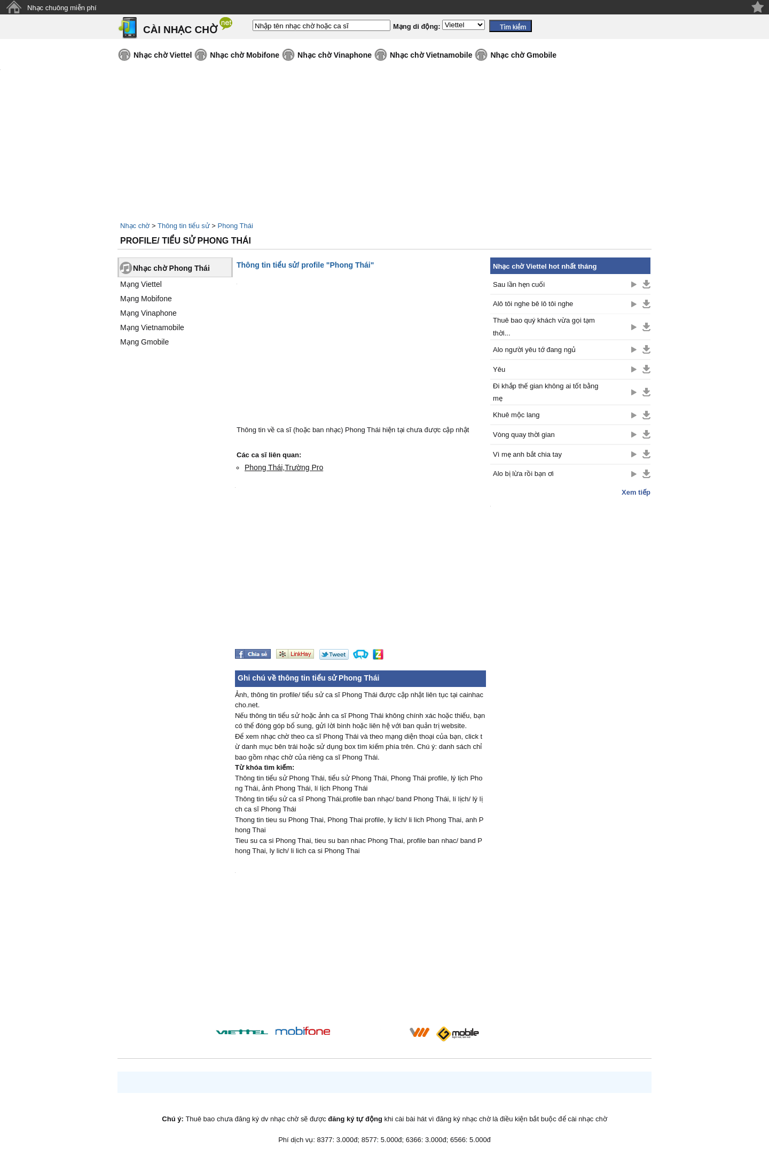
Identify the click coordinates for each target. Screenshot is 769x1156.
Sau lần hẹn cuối (519, 284)
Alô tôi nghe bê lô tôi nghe (533, 304)
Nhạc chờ (135, 226)
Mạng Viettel (141, 284)
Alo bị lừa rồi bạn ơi (523, 474)
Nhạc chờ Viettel (163, 55)
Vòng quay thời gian (524, 435)
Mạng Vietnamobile (152, 327)
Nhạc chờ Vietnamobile (431, 55)
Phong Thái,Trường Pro (284, 467)
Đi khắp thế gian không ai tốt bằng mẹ (545, 392)
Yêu (499, 369)
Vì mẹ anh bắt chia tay (527, 454)
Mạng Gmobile (144, 342)
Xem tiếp (636, 492)
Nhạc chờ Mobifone (244, 55)
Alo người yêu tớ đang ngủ (534, 350)
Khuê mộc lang (516, 415)
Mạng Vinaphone (148, 313)
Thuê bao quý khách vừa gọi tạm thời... (544, 326)
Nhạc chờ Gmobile (523, 55)
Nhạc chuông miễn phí (62, 8)
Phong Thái (235, 226)
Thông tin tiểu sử (184, 226)
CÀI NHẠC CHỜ (180, 29)
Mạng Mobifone (146, 298)
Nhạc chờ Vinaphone (334, 55)
